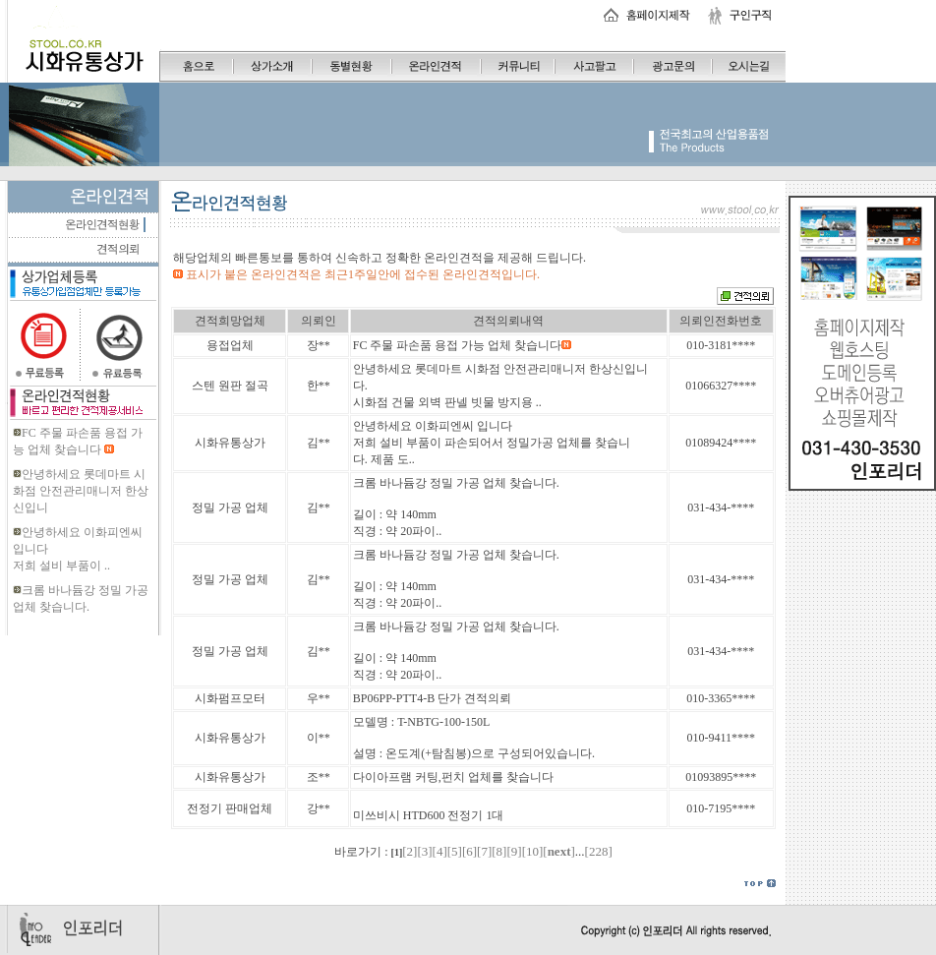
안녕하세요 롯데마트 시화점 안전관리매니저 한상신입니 (80, 490)
